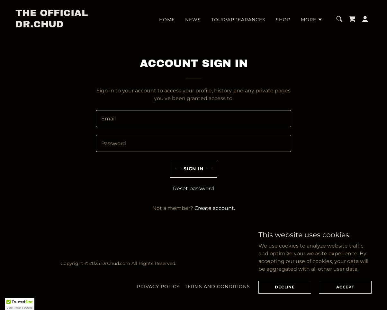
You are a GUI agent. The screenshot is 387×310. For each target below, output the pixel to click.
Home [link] (167, 20)
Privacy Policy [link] (158, 286)
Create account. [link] (214, 208)
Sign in (194, 169)
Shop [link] (283, 20)
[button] (312, 19)
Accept (345, 287)
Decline (285, 287)
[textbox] (193, 118)
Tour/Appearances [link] (238, 20)
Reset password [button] (193, 188)
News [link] (193, 20)
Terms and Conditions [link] (217, 286)
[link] (65, 26)
